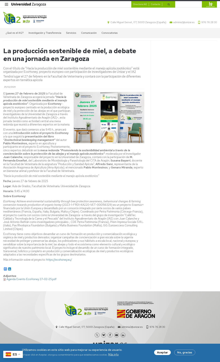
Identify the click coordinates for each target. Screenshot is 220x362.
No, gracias (184, 353)
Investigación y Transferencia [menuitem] (44, 33)
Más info (113, 354)
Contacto (155, 4)
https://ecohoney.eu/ (59, 259)
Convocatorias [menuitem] (110, 33)
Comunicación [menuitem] (89, 33)
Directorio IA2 (140, 4)
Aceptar (162, 353)
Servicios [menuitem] (71, 33)
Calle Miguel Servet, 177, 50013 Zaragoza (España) (138, 22)
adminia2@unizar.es (183, 22)
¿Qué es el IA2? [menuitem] (15, 33)
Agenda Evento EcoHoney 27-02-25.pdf (31, 279)
